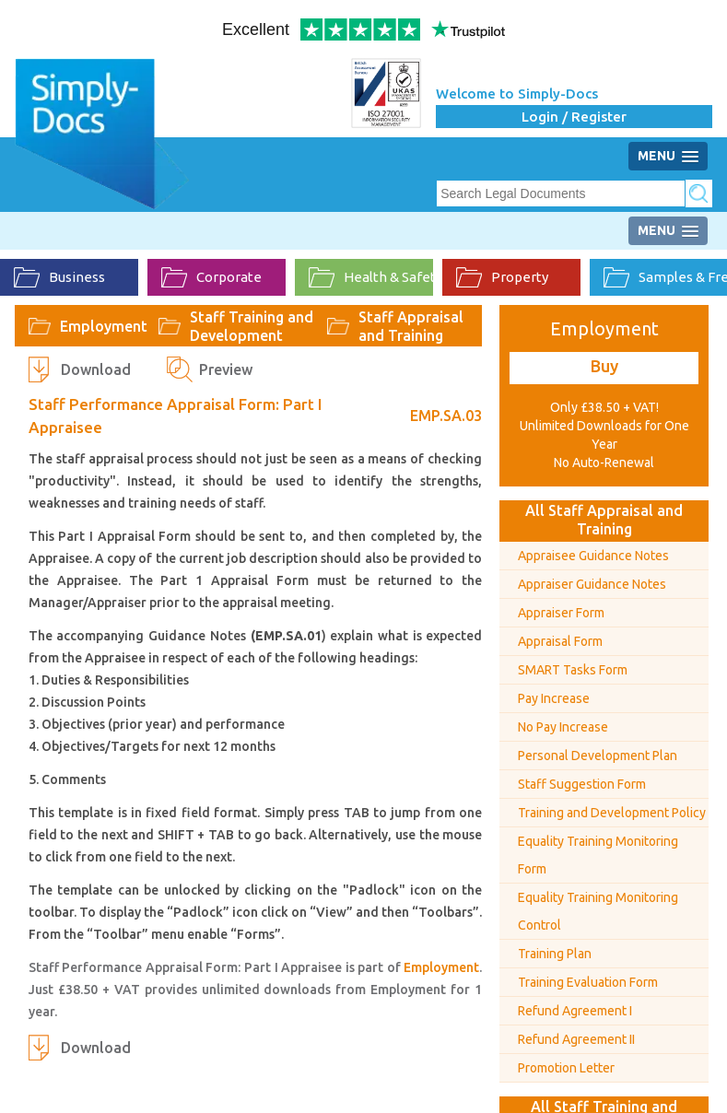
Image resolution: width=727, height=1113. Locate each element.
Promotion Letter (566, 1067)
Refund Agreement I (575, 1010)
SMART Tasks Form (572, 669)
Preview (225, 369)
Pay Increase (554, 698)
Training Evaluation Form (588, 982)
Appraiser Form (561, 612)
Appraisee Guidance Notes (593, 555)
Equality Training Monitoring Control (598, 911)
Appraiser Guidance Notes (592, 584)
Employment (103, 326)
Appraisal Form (560, 641)
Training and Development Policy (612, 812)
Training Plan (555, 953)
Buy (604, 366)
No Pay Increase (563, 727)
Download (96, 369)
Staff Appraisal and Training (410, 326)
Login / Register (574, 116)
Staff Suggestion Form (582, 784)
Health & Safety (371, 277)
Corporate (211, 277)
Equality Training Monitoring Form (598, 855)
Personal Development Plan (597, 755)
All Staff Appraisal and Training (604, 519)
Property (502, 277)
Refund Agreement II (576, 1039)
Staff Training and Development (251, 326)
